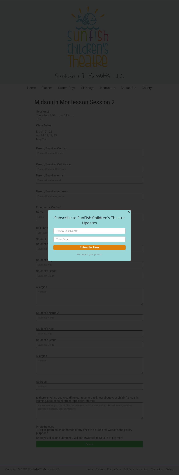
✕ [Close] (129, 211)
